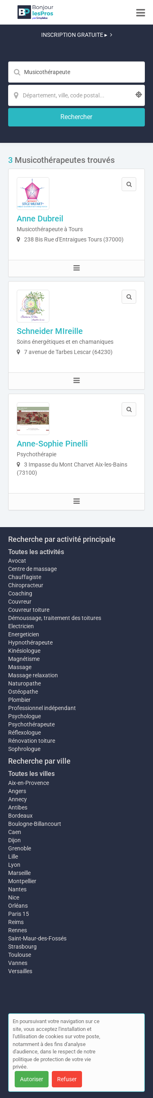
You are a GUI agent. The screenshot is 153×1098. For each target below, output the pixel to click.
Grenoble (19, 848)
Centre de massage (32, 569)
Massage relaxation (33, 675)
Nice (13, 897)
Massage (19, 667)
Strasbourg (22, 946)
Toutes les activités (36, 552)
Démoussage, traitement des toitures (54, 618)
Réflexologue (24, 732)
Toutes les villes (31, 774)
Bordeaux (20, 815)
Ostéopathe (23, 691)
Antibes (17, 807)
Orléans (18, 905)
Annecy (17, 799)
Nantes (17, 889)
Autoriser (31, 1079)
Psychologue (24, 716)
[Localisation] (76, 95)
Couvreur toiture (28, 609)
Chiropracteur (25, 585)
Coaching (20, 593)
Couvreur (19, 601)
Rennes (17, 930)
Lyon (14, 864)
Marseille (19, 873)
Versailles (20, 971)
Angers (17, 791)
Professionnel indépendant (42, 708)
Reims (16, 922)
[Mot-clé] (76, 72)
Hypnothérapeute (30, 642)
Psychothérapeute (31, 724)
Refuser (67, 1079)
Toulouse (19, 954)
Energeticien (23, 634)
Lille (13, 856)
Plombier (19, 700)
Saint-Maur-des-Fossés (37, 938)
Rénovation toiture (31, 740)
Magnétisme (24, 659)
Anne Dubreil (40, 218)
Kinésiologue (24, 650)
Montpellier (22, 881)
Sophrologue (24, 749)
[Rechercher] (76, 117)
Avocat (17, 560)
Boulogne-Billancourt (34, 824)
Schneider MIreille (50, 331)
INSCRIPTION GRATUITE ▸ (76, 35)
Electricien (21, 626)
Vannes (17, 963)
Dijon (14, 840)
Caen (14, 832)
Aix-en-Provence (28, 783)
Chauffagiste (24, 577)
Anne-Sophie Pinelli (52, 444)
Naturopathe (24, 683)
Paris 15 (18, 914)
